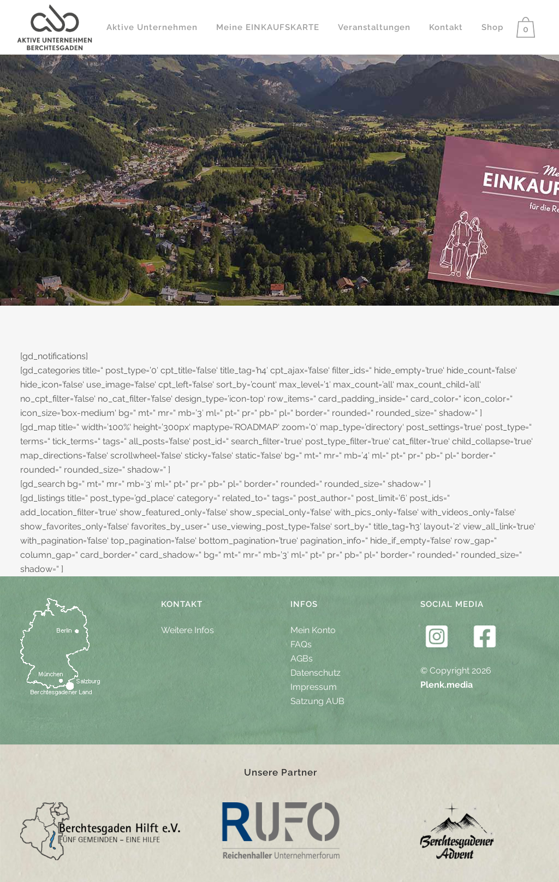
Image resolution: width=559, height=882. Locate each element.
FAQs (301, 644)
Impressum (313, 687)
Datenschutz (315, 673)
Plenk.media (446, 685)
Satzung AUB (317, 701)
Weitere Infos (187, 630)
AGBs (301, 658)
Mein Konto (313, 630)
